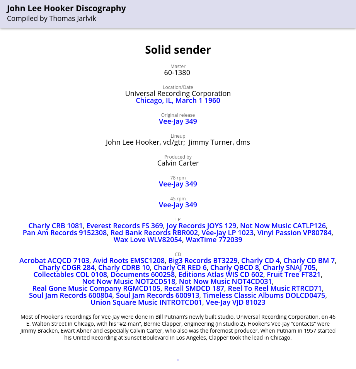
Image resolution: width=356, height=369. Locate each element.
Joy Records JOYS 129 (202, 225)
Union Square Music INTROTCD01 (146, 302)
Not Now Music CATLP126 (283, 225)
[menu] (350, 14)
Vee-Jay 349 (178, 121)
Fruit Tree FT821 (294, 274)
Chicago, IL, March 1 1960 (178, 100)
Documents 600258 (143, 274)
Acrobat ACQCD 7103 (54, 260)
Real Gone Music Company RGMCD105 (96, 288)
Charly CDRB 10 (124, 267)
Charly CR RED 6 (180, 267)
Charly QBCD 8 (234, 267)
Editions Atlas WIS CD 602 (221, 274)
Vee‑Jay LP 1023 (228, 232)
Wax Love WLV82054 (148, 239)
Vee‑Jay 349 (178, 183)
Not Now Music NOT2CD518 (128, 281)
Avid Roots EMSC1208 (129, 260)
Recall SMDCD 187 (194, 288)
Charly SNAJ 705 (288, 267)
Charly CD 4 (260, 260)
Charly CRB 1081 (55, 225)
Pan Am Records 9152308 (65, 232)
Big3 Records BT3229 (202, 260)
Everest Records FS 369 (125, 225)
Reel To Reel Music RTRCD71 (275, 288)
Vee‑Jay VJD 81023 (236, 302)
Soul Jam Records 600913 (157, 295)
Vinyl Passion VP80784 (294, 232)
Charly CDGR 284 (67, 267)
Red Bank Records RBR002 (154, 232)
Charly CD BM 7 (309, 260)
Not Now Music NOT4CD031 (225, 281)
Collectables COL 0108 (70, 274)
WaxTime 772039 (214, 239)
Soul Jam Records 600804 (70, 295)
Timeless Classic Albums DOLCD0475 (264, 295)
